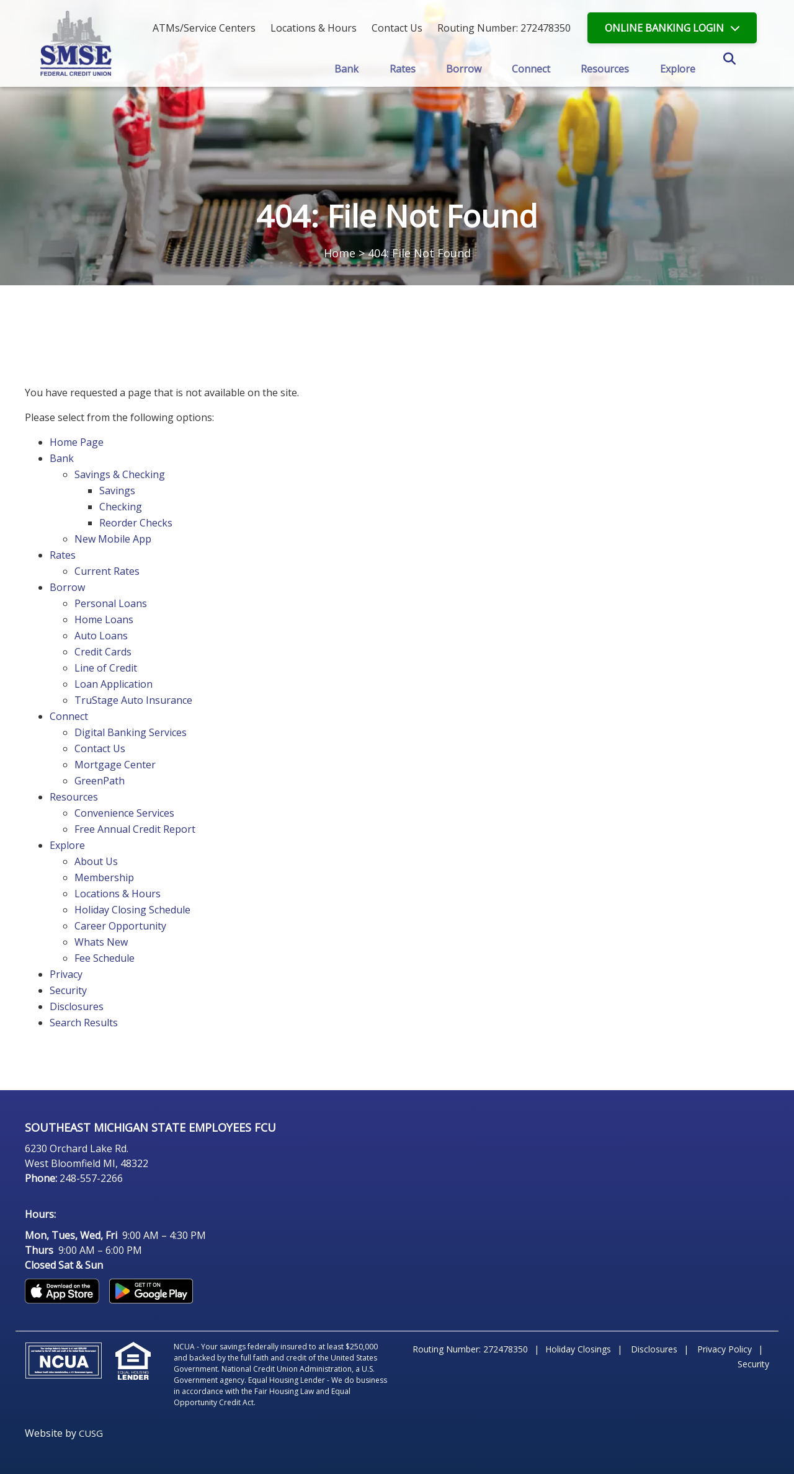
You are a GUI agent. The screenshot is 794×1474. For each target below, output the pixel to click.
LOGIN (664, 28)
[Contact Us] (397, 27)
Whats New (101, 942)
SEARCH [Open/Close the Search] (743, 69)
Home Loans (103, 619)
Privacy (66, 974)
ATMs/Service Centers (204, 28)
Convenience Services (124, 813)
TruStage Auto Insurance (133, 700)
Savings (117, 490)
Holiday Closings (578, 1349)
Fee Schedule (104, 958)
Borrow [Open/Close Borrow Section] (463, 68)
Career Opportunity (120, 926)
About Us (96, 861)
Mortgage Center (115, 764)
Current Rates (107, 571)
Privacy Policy (724, 1349)
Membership (104, 877)
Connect (69, 716)
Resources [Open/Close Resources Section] (606, 68)
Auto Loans (101, 635)
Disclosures (77, 1006)
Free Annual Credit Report (134, 829)
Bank (62, 458)
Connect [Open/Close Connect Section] (531, 68)
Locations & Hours (117, 893)
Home (339, 253)
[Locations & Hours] (313, 27)
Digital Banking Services (130, 732)
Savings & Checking (119, 474)
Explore (67, 845)
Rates (63, 555)
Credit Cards (103, 652)
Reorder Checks (135, 523)
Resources (74, 797)
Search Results (84, 1022)
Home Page (77, 442)
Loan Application (113, 684)
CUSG (91, 1433)
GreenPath (99, 781)
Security (68, 990)
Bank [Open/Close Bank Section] (344, 68)
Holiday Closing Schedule (132, 910)
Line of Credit (105, 668)
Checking (120, 506)
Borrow (67, 587)
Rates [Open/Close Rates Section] (401, 68)
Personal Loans (110, 603)
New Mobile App (112, 539)
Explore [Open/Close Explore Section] (679, 68)
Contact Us (99, 748)
